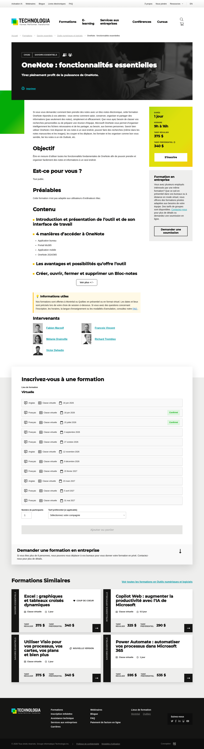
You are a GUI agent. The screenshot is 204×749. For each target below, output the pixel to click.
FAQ (71, 4)
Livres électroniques (57, 4)
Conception (172, 744)
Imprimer (29, 88)
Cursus (162, 21)
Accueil (14, 36)
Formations (67, 21)
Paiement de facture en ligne (105, 722)
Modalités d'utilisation (111, 744)
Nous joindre (161, 4)
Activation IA (16, 4)
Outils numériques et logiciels (70, 36)
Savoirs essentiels (45, 36)
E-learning (88, 21)
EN (191, 4)
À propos (148, 4)
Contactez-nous (179, 209)
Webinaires (30, 4)
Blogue (42, 4)
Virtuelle (28, 392)
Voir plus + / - (87, 282)
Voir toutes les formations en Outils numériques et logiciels (157, 581)
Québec (147, 714)
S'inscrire (171, 157)
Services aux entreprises (109, 21)
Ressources (175, 4)
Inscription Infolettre (61, 714)
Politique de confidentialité (87, 744)
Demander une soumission (171, 231)
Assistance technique (62, 718)
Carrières (56, 726)
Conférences (141, 21)
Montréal (135, 714)
